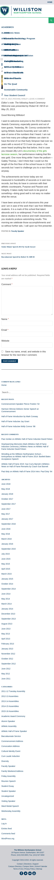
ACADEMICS (7, 27)
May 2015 (5, 564)
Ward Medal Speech (10, 806)
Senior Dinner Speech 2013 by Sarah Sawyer (27, 245)
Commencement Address (12, 741)
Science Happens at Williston (18, 55)
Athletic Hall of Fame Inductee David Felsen (33, 439)
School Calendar (41, 866)
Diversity (5, 761)
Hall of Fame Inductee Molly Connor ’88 (18, 426)
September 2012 (8, 664)
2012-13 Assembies (9, 696)
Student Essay (7, 786)
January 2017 (7, 519)
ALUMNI (5, 33)
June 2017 (5, 509)
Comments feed (8, 833)
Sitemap (39, 869)
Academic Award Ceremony (13, 716)
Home (49, 2)
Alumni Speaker (8, 721)
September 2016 (8, 524)
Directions (27, 864)
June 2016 (5, 529)
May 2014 (5, 599)
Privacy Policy (29, 869)
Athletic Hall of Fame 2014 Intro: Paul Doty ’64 (32, 471)
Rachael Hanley (20, 99)
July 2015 (5, 554)
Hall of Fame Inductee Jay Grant (15, 421)
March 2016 (6, 539)
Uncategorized (7, 796)
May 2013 (5, 634)
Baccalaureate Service (11, 736)
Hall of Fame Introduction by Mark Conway (19, 416)
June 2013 (5, 629)
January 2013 (7, 649)
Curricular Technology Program (19, 38)
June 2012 (5, 669)
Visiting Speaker (8, 801)
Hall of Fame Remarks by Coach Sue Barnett (28, 466)
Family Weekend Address (12, 771)
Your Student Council (14, 95)
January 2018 (7, 494)
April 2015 (5, 569)
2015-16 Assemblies (10, 711)
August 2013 (6, 624)
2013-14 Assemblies (10, 701)
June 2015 (5, 559)
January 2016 (7, 544)
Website (5, 341)
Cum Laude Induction (10, 756)
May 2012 (5, 674)
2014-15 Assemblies (10, 706)
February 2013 (7, 644)
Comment (6, 284)
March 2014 (6, 604)
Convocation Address (10, 746)
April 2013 (5, 639)
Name (5, 319)
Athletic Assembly (9, 726)
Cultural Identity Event (10, 751)
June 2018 (5, 484)
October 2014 (7, 584)
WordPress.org (7, 838)
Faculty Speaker (17, 231)
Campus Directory (15, 866)
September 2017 (8, 504)
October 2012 (7, 659)
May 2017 (5, 514)
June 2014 (5, 594)
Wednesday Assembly (10, 811)
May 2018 (5, 489)
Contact (20, 864)
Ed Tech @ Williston (14, 67)
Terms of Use (18, 869)
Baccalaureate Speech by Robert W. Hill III (27, 255)
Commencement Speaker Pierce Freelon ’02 (20, 404)
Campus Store (28, 866)
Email (4, 330)
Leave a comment (37, 99)
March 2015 (6, 574)
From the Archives (13, 61)
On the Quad (10, 84)
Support (36, 864)
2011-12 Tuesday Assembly (13, 691)
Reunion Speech (8, 781)
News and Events (12, 78)
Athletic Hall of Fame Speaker (14, 731)
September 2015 (8, 549)
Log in (4, 823)
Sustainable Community (16, 90)
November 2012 (8, 654)
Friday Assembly (8, 776)
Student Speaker (8, 791)
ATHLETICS (7, 44)
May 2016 (5, 534)
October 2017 (7, 499)
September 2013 (8, 619)
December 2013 (8, 614)
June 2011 (5, 679)
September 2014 (8, 589)
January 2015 (7, 579)
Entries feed (6, 828)
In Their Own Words (14, 73)
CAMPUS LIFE (8, 50)
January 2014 (7, 609)
